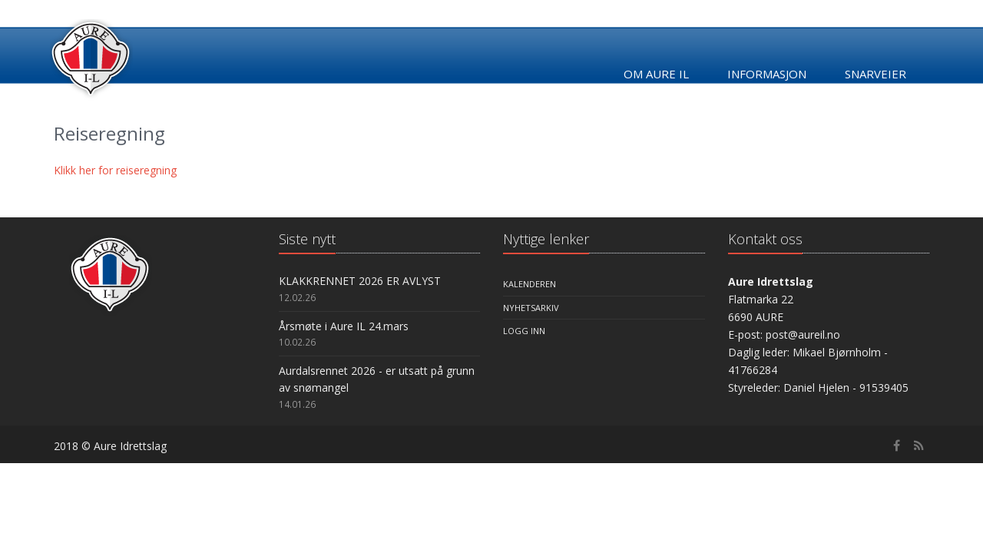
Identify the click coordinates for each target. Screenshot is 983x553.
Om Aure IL (656, 73)
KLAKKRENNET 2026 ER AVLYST (360, 280)
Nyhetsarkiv (531, 307)
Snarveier (875, 73)
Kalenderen (529, 284)
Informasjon (766, 73)
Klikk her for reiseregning (115, 170)
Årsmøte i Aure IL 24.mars (344, 326)
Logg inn (524, 330)
